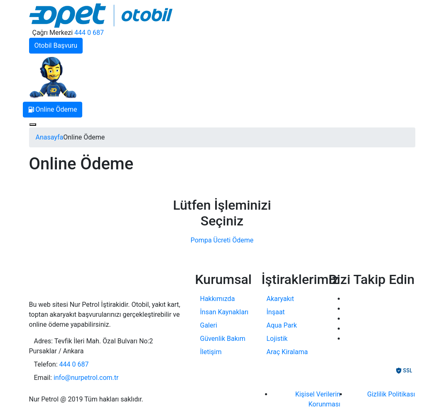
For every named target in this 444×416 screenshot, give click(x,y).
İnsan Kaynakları (224, 312)
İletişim (211, 352)
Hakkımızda (217, 299)
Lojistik (277, 339)
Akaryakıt (280, 299)
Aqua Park (282, 325)
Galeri (208, 325)
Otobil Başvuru (56, 45)
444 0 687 (89, 33)
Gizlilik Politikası (391, 394)
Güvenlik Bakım (222, 339)
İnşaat (276, 312)
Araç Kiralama (287, 352)
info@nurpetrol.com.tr (86, 378)
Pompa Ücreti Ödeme (222, 240)
